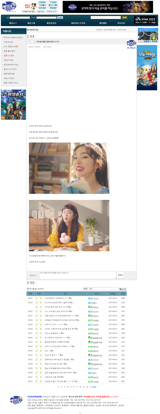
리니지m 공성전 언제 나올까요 (57, 303)
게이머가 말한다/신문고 (13, 37)
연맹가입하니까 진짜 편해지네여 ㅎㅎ (60, 316)
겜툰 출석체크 (9, 51)
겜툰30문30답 (9, 74)
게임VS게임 (8, 60)
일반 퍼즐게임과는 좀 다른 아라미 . (59, 373)
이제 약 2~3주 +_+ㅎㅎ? (54, 324)
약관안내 (46, 397)
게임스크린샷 (9, 78)
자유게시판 (8, 42)
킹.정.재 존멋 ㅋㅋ (52, 355)
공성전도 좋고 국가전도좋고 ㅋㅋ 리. (59, 381)
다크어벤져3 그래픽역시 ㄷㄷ (56, 298)
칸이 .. (47, 351)
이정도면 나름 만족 (52, 377)
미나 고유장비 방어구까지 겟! (56, 311)
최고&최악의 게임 (11, 65)
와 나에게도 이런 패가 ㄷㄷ (55, 338)
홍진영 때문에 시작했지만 (55, 342)
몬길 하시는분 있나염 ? (54, 364)
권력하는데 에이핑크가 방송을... (58, 359)
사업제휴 (63, 397)
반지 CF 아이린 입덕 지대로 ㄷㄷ (58, 346)
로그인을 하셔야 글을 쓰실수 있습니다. (78, 275)
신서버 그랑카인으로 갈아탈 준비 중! (59, 329)
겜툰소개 (55, 397)
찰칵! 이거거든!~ (10, 69)
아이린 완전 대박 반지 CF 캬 (56, 307)
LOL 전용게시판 (10, 46)
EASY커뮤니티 (110, 30)
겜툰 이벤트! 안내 (11, 83)
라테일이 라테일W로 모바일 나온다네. (60, 320)
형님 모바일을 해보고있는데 (56, 368)
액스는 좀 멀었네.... (52, 333)
